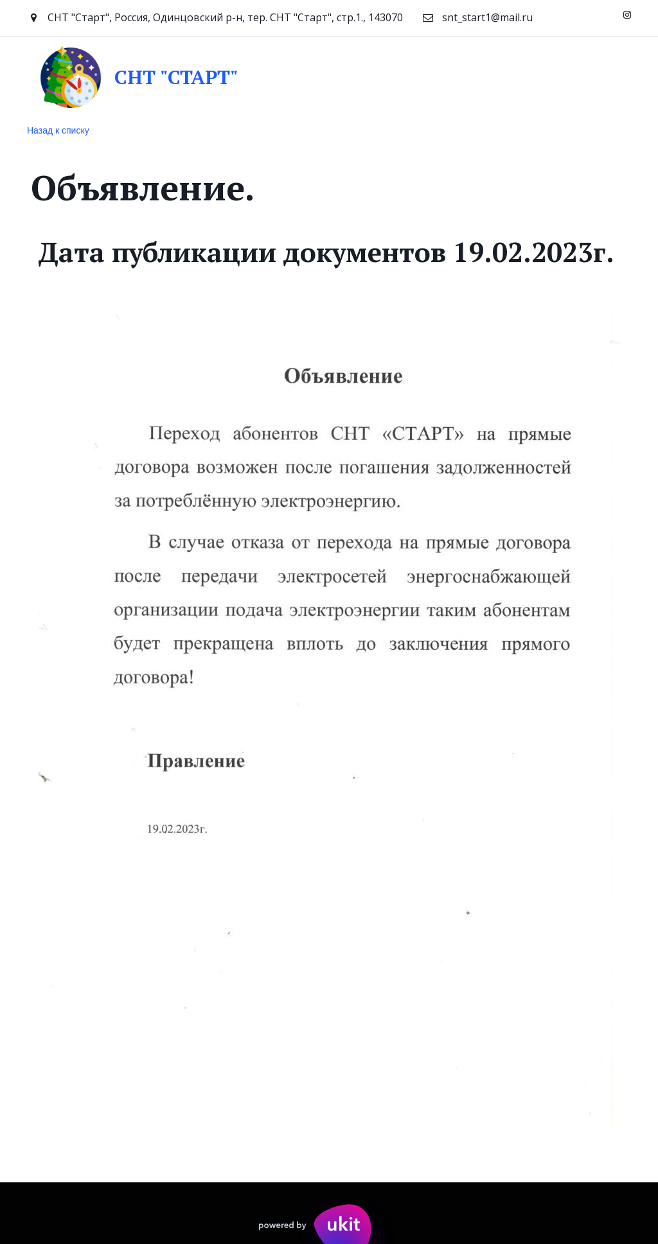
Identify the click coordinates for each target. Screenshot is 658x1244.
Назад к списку (58, 130)
